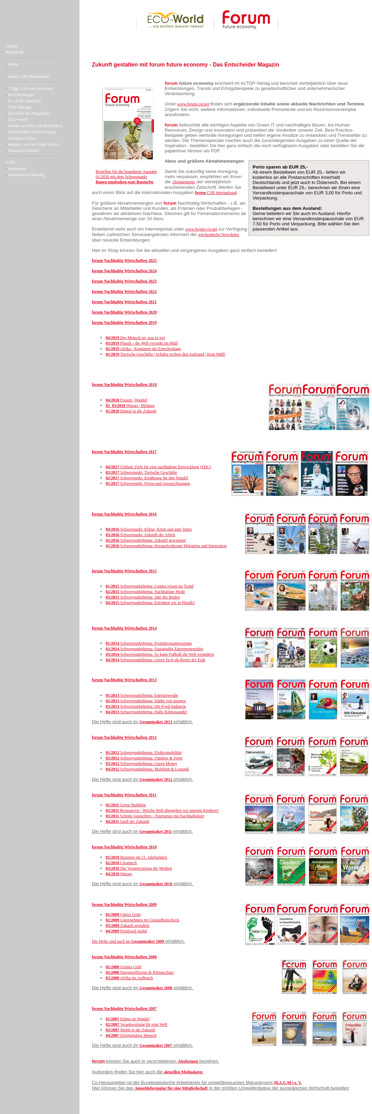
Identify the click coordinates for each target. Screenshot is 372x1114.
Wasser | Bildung (130, 405)
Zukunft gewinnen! (24, 150)
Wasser (119, 873)
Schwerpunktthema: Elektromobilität (144, 752)
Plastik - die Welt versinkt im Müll (141, 343)
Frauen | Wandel (126, 400)
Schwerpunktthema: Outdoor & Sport (144, 758)
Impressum (17, 168)
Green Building (126, 805)
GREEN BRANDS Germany (32, 132)
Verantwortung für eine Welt (136, 1024)
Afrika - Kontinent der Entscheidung (143, 348)
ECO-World (18, 119)
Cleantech (121, 862)
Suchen (11, 46)
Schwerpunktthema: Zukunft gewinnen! (146, 540)
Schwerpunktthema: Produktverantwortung (149, 643)
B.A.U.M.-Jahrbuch (24, 101)
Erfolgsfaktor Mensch (131, 1035)
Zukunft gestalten (127, 925)
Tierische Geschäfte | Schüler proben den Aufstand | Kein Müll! (165, 354)
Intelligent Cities (22, 138)
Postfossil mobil (126, 931)
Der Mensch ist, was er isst (135, 337)
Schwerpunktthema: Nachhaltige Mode (145, 591)
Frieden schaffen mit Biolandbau (35, 125)
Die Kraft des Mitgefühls (28, 113)
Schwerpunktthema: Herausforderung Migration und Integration (166, 545)
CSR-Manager (20, 107)
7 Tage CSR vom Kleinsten (30, 88)
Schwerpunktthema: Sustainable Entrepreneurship (154, 648)
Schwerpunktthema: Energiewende (142, 695)
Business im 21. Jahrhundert (136, 857)
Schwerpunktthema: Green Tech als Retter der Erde (155, 659)
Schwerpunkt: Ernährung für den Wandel (147, 478)
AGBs (10, 162)
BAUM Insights (21, 94)
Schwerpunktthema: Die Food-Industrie (146, 706)
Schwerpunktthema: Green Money (141, 763)
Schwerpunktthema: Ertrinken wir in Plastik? (150, 602)
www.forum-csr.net (193, 104)
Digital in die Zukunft (131, 411)
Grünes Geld (123, 966)
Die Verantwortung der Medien (139, 868)
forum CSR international (28, 76)
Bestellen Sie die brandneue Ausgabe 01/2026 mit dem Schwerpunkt (126, 176)
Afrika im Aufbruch (129, 977)
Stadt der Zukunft (127, 821)
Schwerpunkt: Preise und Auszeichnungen (148, 483)
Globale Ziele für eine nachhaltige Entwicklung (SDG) (158, 466)
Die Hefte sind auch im (111, 941)
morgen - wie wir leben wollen (33, 144)
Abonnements (183, 182)
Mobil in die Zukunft (130, 1030)
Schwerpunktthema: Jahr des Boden (143, 597)
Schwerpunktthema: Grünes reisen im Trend (149, 586)
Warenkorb (14, 52)
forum (13, 64)
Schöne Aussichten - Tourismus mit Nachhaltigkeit (155, 816)
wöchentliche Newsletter (218, 234)
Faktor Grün (123, 914)
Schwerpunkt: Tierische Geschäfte (141, 472)
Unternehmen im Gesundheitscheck (142, 920)
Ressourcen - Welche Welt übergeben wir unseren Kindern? (162, 810)
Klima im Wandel (127, 1018)
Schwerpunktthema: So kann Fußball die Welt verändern (160, 654)
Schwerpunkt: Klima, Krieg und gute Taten (149, 529)
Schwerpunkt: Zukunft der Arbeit (140, 534)
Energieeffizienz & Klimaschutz (140, 972)
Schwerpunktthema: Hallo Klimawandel (146, 711)
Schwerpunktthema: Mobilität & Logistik (147, 769)
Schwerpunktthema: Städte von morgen (146, 700)
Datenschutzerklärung (26, 174)
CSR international (216, 192)
